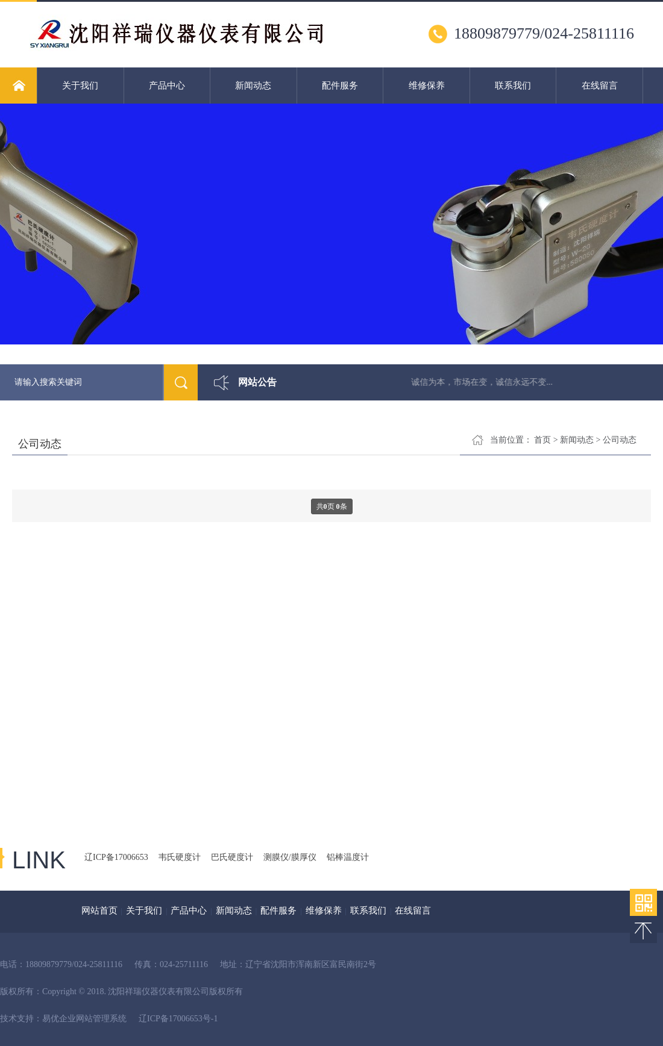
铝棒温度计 (348, 857)
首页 (542, 439)
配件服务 (340, 85)
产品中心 (167, 85)
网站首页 (99, 910)
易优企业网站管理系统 (84, 1018)
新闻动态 (253, 85)
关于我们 (80, 85)
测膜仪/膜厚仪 (289, 857)
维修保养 (427, 85)
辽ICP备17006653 (116, 857)
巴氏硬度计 (232, 857)
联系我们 (513, 85)
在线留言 (600, 85)
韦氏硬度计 (180, 857)
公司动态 (619, 439)
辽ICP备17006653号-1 (178, 1018)
